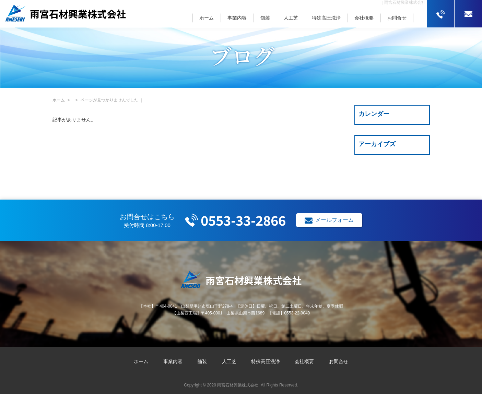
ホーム (206, 18)
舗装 (265, 18)
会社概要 (364, 18)
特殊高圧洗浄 (326, 18)
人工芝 (291, 18)
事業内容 (237, 18)
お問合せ (397, 18)
